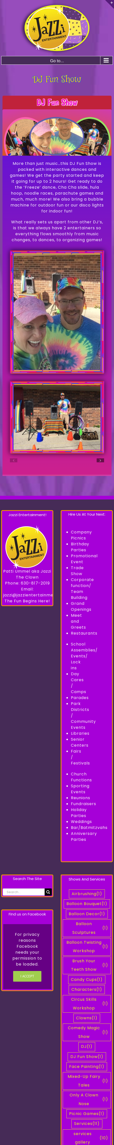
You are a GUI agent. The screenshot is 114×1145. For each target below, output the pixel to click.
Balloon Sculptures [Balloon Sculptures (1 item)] (90, 928)
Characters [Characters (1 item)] (86, 989)
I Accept (27, 976)
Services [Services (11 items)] (87, 1123)
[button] (13, 460)
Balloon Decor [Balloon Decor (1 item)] (87, 914)
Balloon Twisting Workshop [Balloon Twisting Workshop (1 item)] (87, 946)
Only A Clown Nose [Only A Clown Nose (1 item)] (89, 1099)
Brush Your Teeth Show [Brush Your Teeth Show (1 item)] (89, 965)
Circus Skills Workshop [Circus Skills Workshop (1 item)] (89, 1004)
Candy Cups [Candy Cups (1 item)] (87, 979)
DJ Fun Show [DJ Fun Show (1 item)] (86, 1057)
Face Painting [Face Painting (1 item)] (86, 1066)
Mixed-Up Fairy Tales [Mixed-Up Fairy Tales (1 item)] (88, 1081)
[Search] (48, 892)
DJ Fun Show (57, 102)
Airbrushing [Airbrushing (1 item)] (87, 894)
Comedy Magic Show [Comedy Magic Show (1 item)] (88, 1032)
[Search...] (24, 892)
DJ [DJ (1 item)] (86, 1046)
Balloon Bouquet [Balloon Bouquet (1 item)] (86, 904)
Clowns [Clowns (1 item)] (86, 1018)
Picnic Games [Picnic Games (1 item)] (86, 1114)
